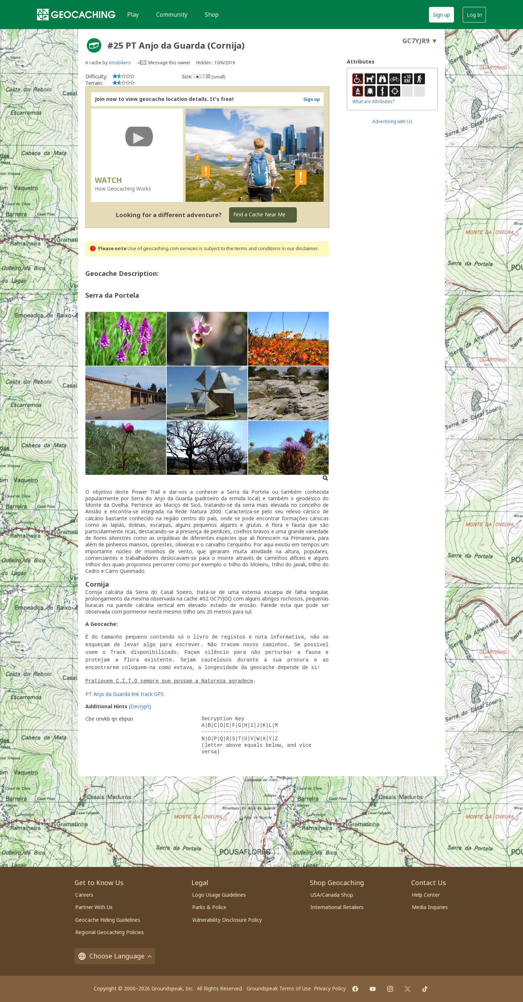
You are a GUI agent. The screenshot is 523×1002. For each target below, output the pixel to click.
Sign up (441, 14)
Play (133, 15)
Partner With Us (94, 907)
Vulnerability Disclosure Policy (227, 919)
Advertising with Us (392, 121)
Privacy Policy (330, 988)
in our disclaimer (299, 248)
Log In (474, 14)
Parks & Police (209, 907)
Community (171, 15)
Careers (84, 894)
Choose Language (115, 956)
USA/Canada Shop (332, 894)
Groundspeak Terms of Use (279, 988)
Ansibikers (120, 63)
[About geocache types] (94, 45)
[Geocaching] (76, 14)
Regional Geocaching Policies (109, 932)
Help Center (426, 894)
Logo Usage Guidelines (219, 894)
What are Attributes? (373, 101)
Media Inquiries (430, 907)
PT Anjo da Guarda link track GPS (124, 694)
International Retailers (337, 907)
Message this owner (169, 63)
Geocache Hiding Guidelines (107, 919)
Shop (212, 15)
